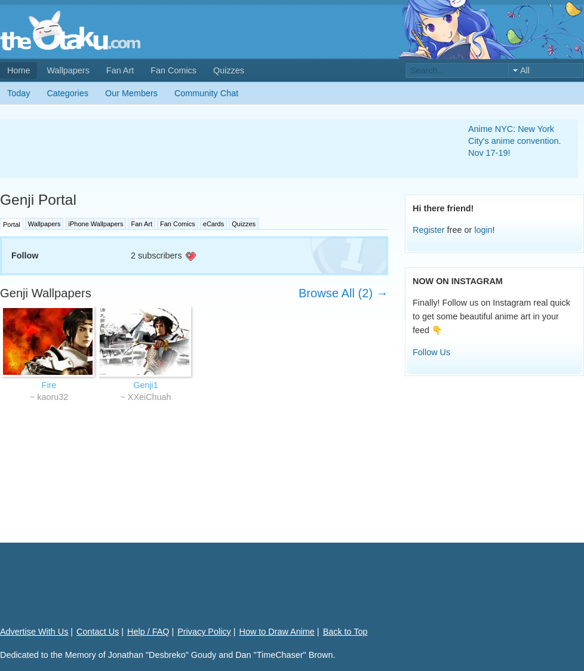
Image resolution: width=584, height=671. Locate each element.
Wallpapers (68, 70)
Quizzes (228, 70)
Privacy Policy (204, 631)
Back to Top (345, 631)
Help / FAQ (148, 631)
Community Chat (206, 93)
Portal (11, 224)
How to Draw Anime (277, 631)
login (483, 230)
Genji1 (145, 385)
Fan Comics (173, 70)
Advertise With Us (34, 631)
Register (429, 230)
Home (18, 70)
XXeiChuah (149, 397)
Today (18, 93)
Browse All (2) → (343, 293)
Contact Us (97, 631)
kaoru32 (52, 397)
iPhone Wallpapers (96, 223)
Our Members (131, 93)
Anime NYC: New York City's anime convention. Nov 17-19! (514, 141)
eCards (213, 223)
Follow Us (431, 352)
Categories (67, 93)
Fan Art (120, 70)
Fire (49, 385)
